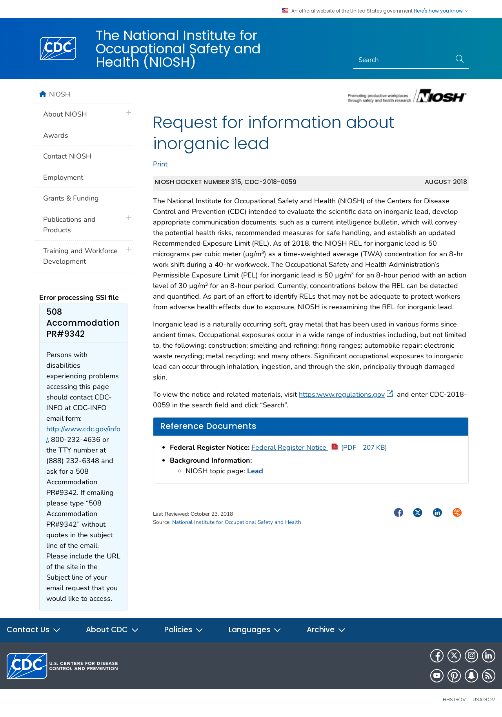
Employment (63, 177)
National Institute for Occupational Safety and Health (236, 522)
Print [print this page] (160, 164)
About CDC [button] (112, 629)
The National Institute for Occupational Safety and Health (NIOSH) (178, 49)
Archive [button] (326, 629)
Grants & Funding (71, 198)
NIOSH (59, 94)
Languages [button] (255, 629)
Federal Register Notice (319, 447)
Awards (55, 135)
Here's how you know (441, 11)
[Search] (402, 60)
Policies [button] (184, 629)
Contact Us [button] (34, 629)
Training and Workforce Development (80, 256)
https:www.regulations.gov (346, 394)
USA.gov (484, 699)
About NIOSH (65, 114)
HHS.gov (454, 699)
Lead (255, 471)
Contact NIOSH (67, 156)
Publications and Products (69, 225)
